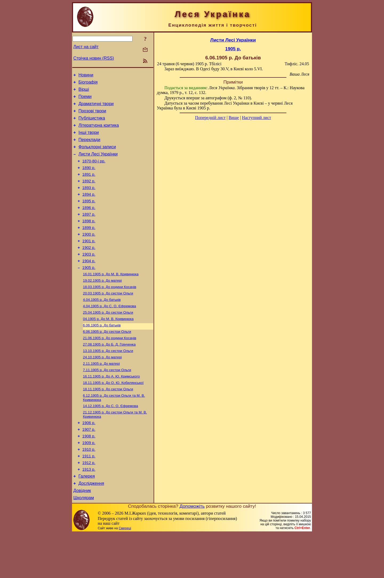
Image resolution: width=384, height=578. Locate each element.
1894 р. (88, 209)
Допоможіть (192, 550)
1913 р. (88, 511)
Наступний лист (256, 117)
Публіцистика (91, 123)
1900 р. (88, 253)
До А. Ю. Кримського (111, 409)
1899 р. (88, 246)
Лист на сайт (86, 46)
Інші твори (88, 139)
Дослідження (91, 526)
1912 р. (88, 503)
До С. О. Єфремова (109, 332)
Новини (85, 75)
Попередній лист (210, 117)
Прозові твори (92, 115)
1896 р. (88, 224)
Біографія (88, 83)
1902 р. (88, 268)
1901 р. (88, 261)
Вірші (83, 91)
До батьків (102, 325)
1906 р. (88, 458)
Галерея (86, 518)
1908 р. (88, 473)
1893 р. (88, 201)
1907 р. (88, 466)
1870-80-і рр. (93, 171)
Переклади (89, 147)
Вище (234, 117)
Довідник (82, 534)
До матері (102, 305)
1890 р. (88, 179)
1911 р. (88, 496)
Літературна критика (98, 131)
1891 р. (88, 186)
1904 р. (88, 283)
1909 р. (88, 481)
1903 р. (88, 276)
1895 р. (88, 216)
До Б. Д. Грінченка (109, 374)
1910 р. (88, 488)
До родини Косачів (109, 312)
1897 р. (88, 231)
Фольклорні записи (97, 155)
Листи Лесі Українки (98, 163)
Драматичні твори (96, 107)
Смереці (125, 573)
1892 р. (88, 194)
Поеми (84, 99)
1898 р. (88, 238)
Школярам (83, 542)
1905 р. (88, 291)
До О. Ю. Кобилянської (113, 415)
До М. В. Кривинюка (110, 298)
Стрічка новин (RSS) (93, 58)
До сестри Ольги (108, 319)
